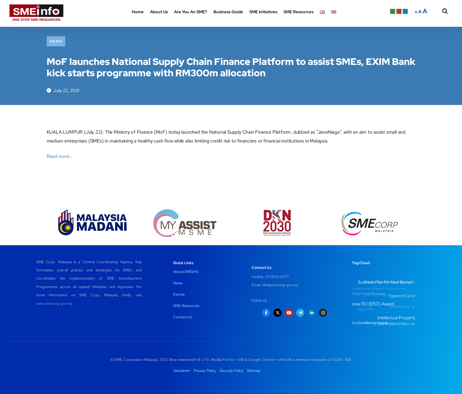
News (56, 41)
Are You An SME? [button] (190, 11)
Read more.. (59, 156)
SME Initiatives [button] (263, 11)
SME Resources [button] (298, 11)
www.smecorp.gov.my (54, 303)
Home (138, 11)
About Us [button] (159, 11)
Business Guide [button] (228, 11)
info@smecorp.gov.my (280, 284)
